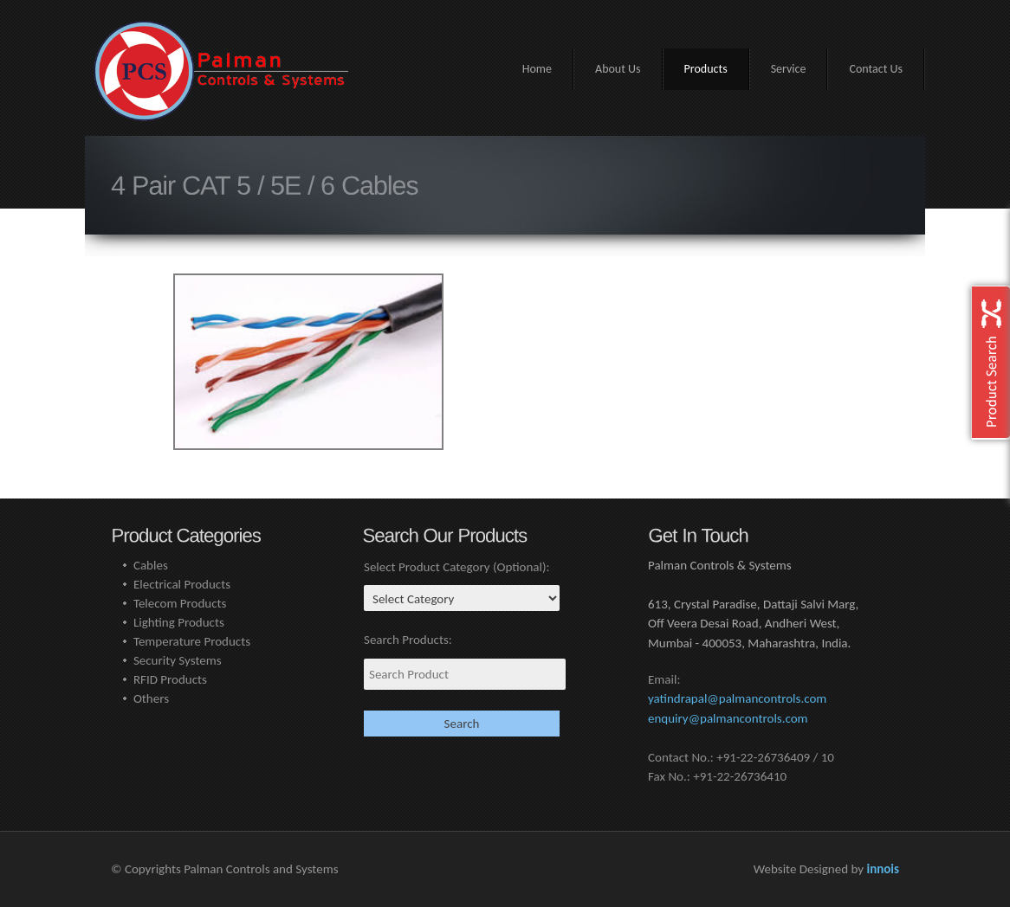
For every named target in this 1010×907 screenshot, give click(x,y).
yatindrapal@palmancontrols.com (737, 698)
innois (882, 869)
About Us (618, 68)
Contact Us (876, 68)
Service (788, 68)
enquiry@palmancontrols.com (728, 718)
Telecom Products (180, 603)
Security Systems (177, 660)
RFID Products (170, 679)
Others (151, 698)
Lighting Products (178, 622)
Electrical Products (181, 584)
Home (537, 68)
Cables (150, 565)
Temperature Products (191, 641)
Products (706, 68)
